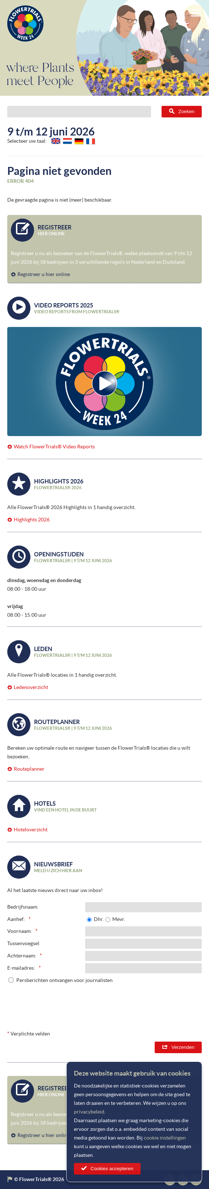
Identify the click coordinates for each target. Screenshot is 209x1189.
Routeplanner (29, 769)
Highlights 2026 (32, 519)
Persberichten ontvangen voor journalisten (64, 980)
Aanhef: (16, 919)
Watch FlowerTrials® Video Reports (54, 446)
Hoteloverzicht (30, 829)
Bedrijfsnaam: (22, 907)
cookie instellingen (165, 1138)
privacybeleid (89, 1112)
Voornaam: (19, 931)
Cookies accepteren (112, 1168)
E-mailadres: (21, 968)
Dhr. (99, 919)
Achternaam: (21, 955)
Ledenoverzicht (31, 687)
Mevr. (118, 919)
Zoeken (187, 111)
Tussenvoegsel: (24, 943)
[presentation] (147, 1005)
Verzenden (183, 1047)
